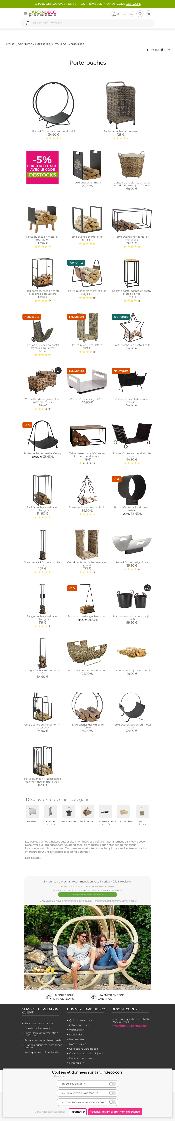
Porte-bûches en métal (87, 182)
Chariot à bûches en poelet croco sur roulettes (42, 346)
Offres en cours (79, 1024)
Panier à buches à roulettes (120, 131)
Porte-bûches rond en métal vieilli (53, 131)
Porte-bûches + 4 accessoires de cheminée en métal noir (42, 780)
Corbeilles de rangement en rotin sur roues (42, 400)
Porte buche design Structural (87, 616)
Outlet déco (76, 1033)
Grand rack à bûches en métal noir (42, 564)
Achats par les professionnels (42, 1039)
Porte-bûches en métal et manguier (42, 238)
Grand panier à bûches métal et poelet (87, 564)
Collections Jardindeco (83, 1048)
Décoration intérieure (34, 44)
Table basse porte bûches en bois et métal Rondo (87, 455)
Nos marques (77, 1043)
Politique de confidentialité (41, 1051)
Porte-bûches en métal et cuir (87, 290)
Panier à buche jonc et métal (132, 670)
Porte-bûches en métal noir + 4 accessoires (42, 726)
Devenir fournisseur (81, 1057)
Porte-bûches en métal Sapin (87, 507)
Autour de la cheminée (68, 44)
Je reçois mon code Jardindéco (87, 894)
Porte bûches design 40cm (87, 399)
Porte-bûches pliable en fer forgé (132, 400)
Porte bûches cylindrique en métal (131, 509)
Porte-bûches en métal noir (87, 236)
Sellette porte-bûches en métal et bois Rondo (131, 292)
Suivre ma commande (38, 1022)
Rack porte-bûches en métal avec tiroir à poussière (42, 292)
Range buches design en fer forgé (87, 726)
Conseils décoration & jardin (86, 1052)
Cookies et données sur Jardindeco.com (87, 1072)
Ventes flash (76, 1029)
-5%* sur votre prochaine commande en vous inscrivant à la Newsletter (87, 881)
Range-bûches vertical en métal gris (42, 618)
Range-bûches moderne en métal (42, 672)
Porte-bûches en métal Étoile (131, 345)
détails (59, 1076)
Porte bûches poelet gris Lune (87, 670)
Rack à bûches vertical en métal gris (42, 509)
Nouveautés (76, 1038)
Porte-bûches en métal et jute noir (132, 455)
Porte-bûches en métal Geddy (42, 453)
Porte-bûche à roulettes (87, 345)
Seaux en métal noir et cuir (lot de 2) (131, 618)
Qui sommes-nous (81, 1019)
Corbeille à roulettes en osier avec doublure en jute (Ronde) (132, 184)
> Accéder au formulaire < (130, 1025)
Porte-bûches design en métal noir (132, 726)
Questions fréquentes (38, 1027)
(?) (84, 1083)
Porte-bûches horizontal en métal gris (132, 238)
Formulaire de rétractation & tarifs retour (42, 1033)
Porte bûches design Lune (131, 562)
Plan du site (76, 1062)
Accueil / (11, 44)
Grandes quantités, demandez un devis (43, 1045)
